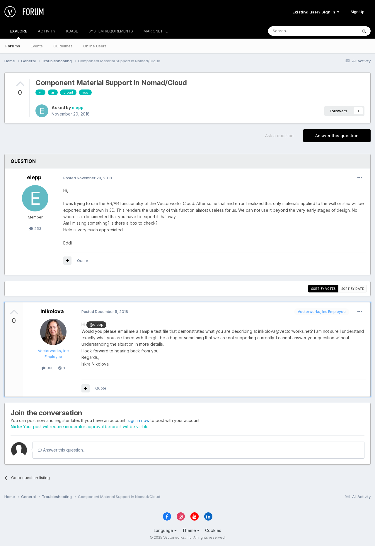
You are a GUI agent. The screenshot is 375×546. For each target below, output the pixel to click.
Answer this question (337, 135)
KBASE (72, 31)
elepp (77, 107)
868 (48, 368)
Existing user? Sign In (315, 12)
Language (165, 530)
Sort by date (352, 288)
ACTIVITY (47, 31)
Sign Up (357, 11)
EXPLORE (18, 34)
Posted (87, 177)
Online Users (95, 46)
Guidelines (63, 46)
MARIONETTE (156, 31)
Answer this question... (62, 449)
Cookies (213, 530)
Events (37, 46)
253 (35, 228)
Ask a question (279, 135)
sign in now (138, 420)
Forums (12, 46)
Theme (191, 530)
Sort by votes (323, 288)
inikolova (52, 311)
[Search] (298, 31)
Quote (82, 260)
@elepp (96, 324)
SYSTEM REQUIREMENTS (110, 31)
